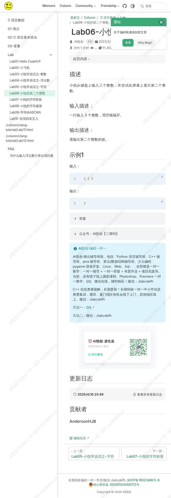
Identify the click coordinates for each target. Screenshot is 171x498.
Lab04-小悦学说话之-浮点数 (28, 80)
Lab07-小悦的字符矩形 (24, 100)
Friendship (109, 6)
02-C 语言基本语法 (20, 37)
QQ (88, 307)
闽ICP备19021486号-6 (143, 480)
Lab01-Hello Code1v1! (23, 61)
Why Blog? (145, 42)
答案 (82, 219)
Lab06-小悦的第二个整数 (25, 93)
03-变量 (12, 46)
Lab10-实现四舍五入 (22, 119)
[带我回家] (9, 6)
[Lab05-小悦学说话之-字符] (94, 453)
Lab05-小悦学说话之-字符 (26, 87)
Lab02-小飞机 (18, 67)
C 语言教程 (14, 20)
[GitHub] (124, 6)
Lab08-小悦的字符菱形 (24, 106)
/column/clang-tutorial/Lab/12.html (20, 138)
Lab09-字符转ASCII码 (23, 112)
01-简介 (12, 29)
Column (65, 6)
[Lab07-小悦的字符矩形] (144, 453)
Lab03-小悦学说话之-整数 (26, 74)
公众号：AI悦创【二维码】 (99, 234)
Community (85, 6)
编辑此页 (77, 438)
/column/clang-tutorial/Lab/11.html (19, 127)
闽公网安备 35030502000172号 (114, 484)
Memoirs (49, 6)
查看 (128, 42)
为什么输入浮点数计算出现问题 (29, 155)
